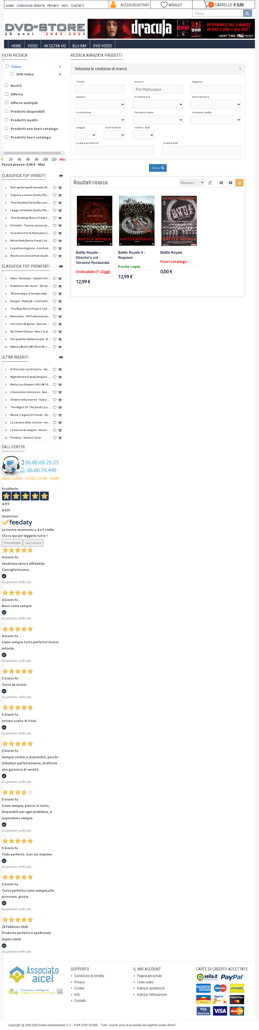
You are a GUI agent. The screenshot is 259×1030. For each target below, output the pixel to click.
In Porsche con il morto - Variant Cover (30, 369)
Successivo (33, 542)
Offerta (17, 94)
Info (77, 995)
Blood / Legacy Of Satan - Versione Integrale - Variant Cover (30, 415)
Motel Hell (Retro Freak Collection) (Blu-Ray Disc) (30, 240)
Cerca (158, 168)
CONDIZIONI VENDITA (31, 6)
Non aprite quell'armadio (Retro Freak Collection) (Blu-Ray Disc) (30, 187)
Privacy (79, 982)
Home (16, 46)
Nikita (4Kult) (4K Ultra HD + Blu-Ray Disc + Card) (30, 346)
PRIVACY (53, 6)
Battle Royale (171, 253)
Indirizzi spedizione (151, 988)
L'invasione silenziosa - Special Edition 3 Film (30, 392)
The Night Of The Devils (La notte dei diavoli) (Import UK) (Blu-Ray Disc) (30, 407)
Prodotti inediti (24, 120)
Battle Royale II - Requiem (131, 255)
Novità (16, 85)
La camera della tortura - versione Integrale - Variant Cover (30, 422)
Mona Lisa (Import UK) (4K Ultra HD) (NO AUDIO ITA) (30, 384)
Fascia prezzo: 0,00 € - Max (23, 164)
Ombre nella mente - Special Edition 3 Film (30, 399)
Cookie (79, 988)
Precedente (12, 542)
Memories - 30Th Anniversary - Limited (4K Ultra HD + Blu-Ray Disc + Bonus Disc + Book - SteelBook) (30, 316)
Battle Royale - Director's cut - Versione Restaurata (92, 258)
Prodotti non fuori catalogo (34, 128)
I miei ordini (145, 982)
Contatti (80, 1001)
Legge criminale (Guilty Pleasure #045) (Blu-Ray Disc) (30, 210)
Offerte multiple (24, 103)
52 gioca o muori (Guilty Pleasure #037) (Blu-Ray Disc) (30, 195)
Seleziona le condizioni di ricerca (101, 68)
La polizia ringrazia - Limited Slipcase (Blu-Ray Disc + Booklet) (30, 248)
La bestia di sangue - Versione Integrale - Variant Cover (30, 430)
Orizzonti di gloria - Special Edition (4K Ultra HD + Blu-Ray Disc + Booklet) (30, 324)
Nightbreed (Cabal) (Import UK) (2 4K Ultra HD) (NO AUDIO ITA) (30, 377)
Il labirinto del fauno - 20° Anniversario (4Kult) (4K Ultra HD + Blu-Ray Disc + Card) (30, 286)
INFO (65, 6)
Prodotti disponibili (28, 111)
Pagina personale (149, 976)
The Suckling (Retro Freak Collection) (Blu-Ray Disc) (30, 218)
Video (33, 46)
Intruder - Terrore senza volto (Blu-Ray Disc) (30, 225)
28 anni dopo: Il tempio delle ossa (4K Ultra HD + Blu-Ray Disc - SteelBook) (30, 293)
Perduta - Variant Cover (25, 437)
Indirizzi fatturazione (152, 995)
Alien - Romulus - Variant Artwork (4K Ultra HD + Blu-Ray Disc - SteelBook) (30, 278)
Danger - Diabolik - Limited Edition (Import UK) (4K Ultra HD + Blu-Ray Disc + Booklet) (30, 301)
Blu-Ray (79, 46)
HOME (10, 6)
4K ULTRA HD (55, 46)
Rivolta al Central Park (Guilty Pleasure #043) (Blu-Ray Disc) (30, 256)
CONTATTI (77, 6)
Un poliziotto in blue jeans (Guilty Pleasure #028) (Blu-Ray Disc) (30, 233)
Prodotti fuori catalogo (31, 137)
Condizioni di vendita (89, 976)
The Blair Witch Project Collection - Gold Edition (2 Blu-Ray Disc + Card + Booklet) (30, 308)
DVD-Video (102, 46)
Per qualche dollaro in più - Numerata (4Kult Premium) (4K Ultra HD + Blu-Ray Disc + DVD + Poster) (30, 339)
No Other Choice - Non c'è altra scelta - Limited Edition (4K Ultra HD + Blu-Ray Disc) (30, 331)
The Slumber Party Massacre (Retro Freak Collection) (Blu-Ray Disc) (30, 202)
